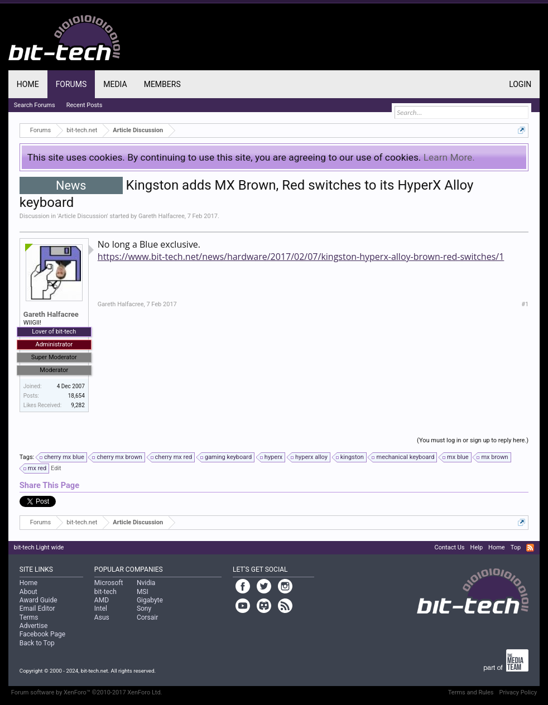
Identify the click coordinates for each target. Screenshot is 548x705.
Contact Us (450, 547)
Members (162, 84)
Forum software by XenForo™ (86, 692)
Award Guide (38, 600)
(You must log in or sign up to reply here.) (472, 440)
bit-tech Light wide (39, 547)
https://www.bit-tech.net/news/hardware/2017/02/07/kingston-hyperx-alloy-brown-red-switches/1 (301, 256)
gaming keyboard (226, 457)
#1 (524, 304)
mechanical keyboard (403, 457)
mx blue (456, 457)
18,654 (76, 396)
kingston (350, 457)
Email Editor (37, 608)
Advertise (33, 626)
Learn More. (449, 157)
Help (476, 547)
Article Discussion (82, 216)
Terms (29, 617)
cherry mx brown (117, 457)
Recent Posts (84, 105)
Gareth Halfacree (161, 216)
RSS (530, 548)
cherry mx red (172, 457)
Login (520, 84)
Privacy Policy (518, 692)
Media (115, 84)
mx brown (493, 457)
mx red (36, 468)
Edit (56, 468)
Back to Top (37, 643)
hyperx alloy (310, 457)
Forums (71, 84)
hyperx (271, 457)
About (28, 592)
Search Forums (34, 105)
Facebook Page (42, 634)
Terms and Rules (471, 692)
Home (28, 84)
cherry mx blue (62, 457)
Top (516, 547)
